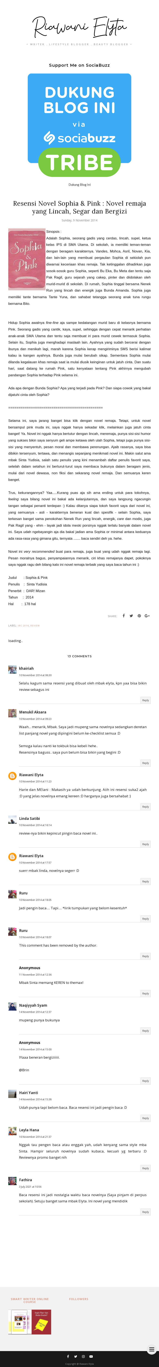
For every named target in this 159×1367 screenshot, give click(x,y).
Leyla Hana (29, 1130)
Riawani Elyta (31, 774)
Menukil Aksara (32, 712)
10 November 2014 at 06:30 (35, 675)
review (35, 625)
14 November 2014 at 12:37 (35, 1012)
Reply (145, 700)
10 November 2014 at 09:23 (35, 719)
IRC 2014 (23, 625)
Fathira (25, 1180)
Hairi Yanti (28, 1092)
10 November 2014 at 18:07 (35, 937)
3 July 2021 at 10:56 (30, 1186)
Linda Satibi (29, 818)
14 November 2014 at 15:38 (35, 1099)
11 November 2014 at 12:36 (35, 974)
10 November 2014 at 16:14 (35, 825)
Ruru (23, 893)
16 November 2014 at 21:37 (35, 1137)
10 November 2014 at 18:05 (35, 900)
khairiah (26, 668)
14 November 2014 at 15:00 (35, 1049)
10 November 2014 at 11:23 (35, 781)
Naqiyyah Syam (33, 1005)
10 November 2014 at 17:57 (35, 862)
